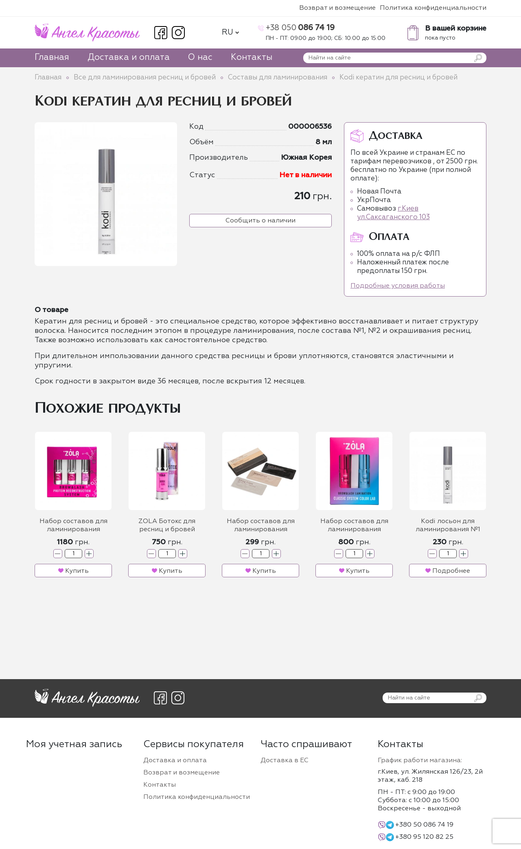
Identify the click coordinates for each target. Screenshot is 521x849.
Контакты (251, 57)
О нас (200, 57)
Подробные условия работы (397, 286)
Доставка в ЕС (284, 760)
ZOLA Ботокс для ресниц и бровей (166, 525)
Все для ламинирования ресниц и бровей (145, 77)
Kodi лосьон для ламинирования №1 (448, 525)
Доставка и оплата (129, 57)
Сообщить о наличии (260, 221)
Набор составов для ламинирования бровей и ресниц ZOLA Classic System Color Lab (354, 526)
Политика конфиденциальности (433, 8)
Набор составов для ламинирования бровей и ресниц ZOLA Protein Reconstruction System (73, 526)
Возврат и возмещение (337, 8)
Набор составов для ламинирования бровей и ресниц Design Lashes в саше (260, 526)
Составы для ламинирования (277, 77)
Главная (52, 57)
